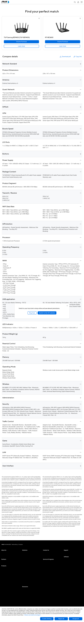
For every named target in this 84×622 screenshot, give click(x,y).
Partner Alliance (5, 562)
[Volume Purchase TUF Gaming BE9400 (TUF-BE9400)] (21, 41)
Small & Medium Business (28, 553)
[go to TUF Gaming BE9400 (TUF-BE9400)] (21, 28)
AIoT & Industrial (5, 589)
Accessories (4, 602)
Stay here (32, 313)
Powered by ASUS (47, 567)
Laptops (3, 568)
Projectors (3, 579)
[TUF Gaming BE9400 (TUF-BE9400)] (21, 37)
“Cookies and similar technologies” (32, 615)
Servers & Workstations (7, 581)
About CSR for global (6, 555)
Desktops (3, 571)
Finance (24, 575)
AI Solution (24, 580)
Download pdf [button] (65, 57)
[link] (21, 46)
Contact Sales (46, 555)
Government (25, 577)
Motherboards (4, 584)
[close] (67, 305)
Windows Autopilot (68, 567)
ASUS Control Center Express (71, 564)
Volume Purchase (47, 553)
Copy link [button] (77, 57)
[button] (75, 2)
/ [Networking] (14, 544)
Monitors (3, 576)
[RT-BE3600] (62, 37)
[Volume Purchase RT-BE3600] (62, 41)
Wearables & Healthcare (7, 597)
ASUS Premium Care (48, 562)
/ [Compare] (20, 544)
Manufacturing (25, 566)
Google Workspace (26, 583)
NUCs (2, 574)
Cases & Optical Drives (6, 594)
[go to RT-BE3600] (62, 28)
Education (24, 558)
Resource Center (26, 589)
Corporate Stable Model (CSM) (50, 564)
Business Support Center (70, 553)
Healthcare (25, 563)
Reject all (61, 619)
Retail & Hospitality (26, 560)
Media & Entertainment (27, 572)
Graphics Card (4, 586)
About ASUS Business (6, 553)
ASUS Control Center (69, 562)
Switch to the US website (47, 313)
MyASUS (66, 559)
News (23, 597)
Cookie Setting (46, 619)
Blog (23, 594)
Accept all (76, 619)
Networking (4, 592)
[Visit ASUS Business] (6, 544)
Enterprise (24, 555)
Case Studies (25, 592)
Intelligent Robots (5, 599)
